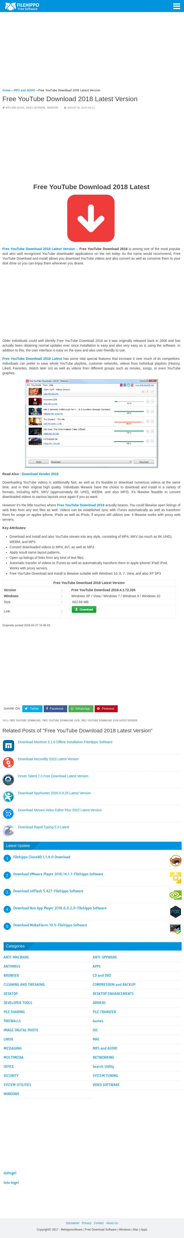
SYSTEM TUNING (105, 1076)
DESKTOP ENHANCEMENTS (113, 994)
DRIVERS (99, 1003)
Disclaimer (73, 1223)
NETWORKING (103, 1057)
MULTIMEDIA (14, 1057)
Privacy (86, 1223)
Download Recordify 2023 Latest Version (48, 759)
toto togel (11, 1182)
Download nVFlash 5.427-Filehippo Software (48, 891)
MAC (96, 1039)
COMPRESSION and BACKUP (114, 984)
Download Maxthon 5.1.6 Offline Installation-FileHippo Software (65, 742)
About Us (112, 1223)
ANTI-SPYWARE (105, 957)
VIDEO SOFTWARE (35, 107)
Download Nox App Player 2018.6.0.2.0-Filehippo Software (60, 908)
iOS (95, 1030)
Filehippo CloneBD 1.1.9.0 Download (41, 857)
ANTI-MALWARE (16, 957)
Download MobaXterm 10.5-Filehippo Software (50, 925)
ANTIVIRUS (12, 966)
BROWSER (11, 975)
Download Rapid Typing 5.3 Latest (43, 827)
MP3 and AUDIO (15, 107)
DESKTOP (11, 994)
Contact (99, 1223)
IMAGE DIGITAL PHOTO (21, 1030)
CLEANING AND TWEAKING (24, 984)
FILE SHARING (14, 1012)
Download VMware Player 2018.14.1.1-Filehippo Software (58, 874)
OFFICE (9, 1066)
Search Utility (103, 1066)
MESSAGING (13, 1048)
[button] (177, 6)
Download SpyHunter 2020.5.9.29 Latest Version (54, 793)
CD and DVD (102, 975)
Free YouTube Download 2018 (61, 720)
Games (98, 1021)
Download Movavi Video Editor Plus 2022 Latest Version (60, 810)
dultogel (10, 1173)
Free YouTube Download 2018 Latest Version (109, 720)
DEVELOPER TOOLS (18, 1003)
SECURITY (11, 1076)
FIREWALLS (12, 1021)
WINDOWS (52, 107)
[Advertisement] (91, 52)
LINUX (8, 1039)
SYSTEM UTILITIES (17, 1085)
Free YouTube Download (25, 720)
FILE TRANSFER (104, 1012)
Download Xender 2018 (40, 474)
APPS (96, 966)
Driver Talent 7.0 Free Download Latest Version (53, 776)
